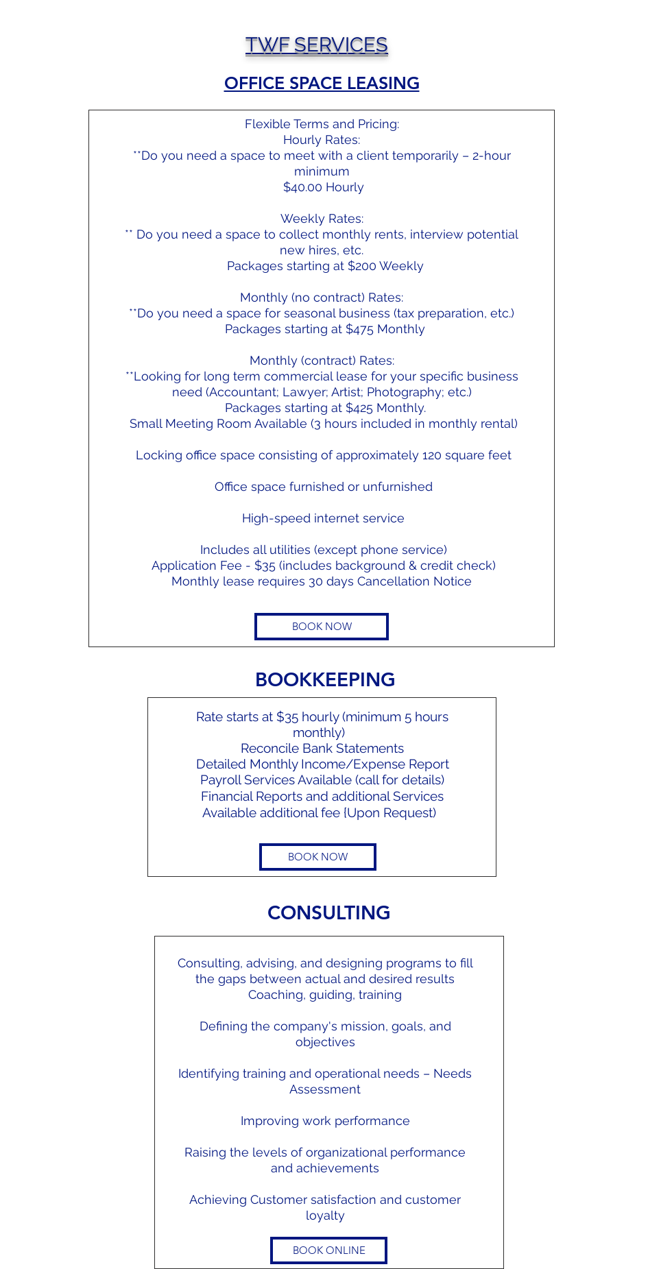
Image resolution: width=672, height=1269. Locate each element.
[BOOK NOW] (321, 626)
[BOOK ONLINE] (328, 1250)
